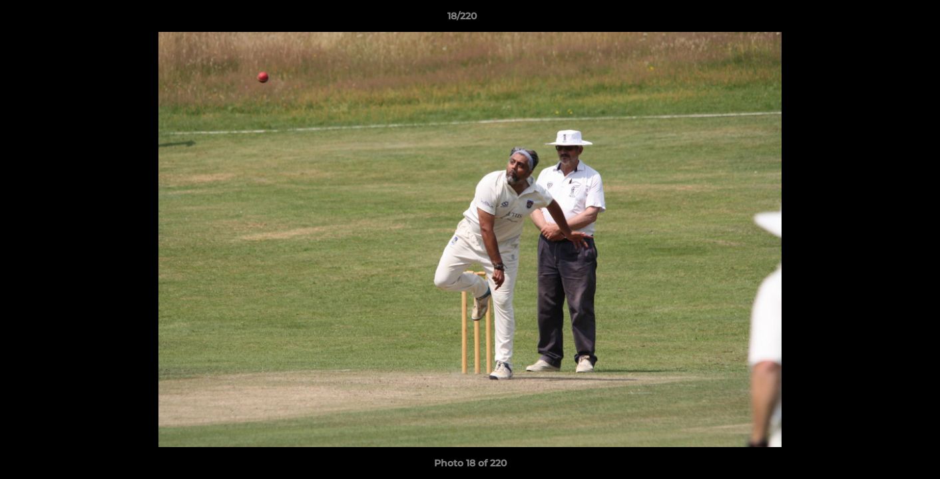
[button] (884, 19)
